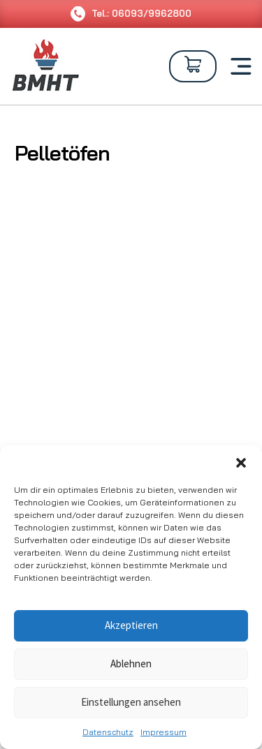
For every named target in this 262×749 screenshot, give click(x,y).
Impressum (163, 732)
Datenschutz (107, 732)
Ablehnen (131, 663)
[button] (241, 463)
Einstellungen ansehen (131, 702)
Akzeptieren (131, 625)
